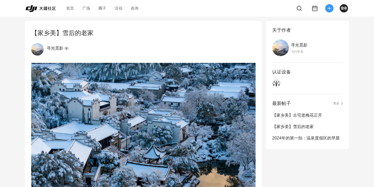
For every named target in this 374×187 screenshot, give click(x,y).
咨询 (134, 8)
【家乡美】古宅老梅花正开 (297, 115)
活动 (118, 8)
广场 (86, 8)
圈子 (102, 8)
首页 (70, 8)
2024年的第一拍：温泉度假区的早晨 (306, 138)
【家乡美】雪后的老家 (293, 126)
